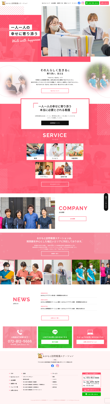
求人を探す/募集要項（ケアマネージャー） (32, 389)
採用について (67, 3)
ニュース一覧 (14, 387)
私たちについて (46, 3)
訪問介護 (54, 387)
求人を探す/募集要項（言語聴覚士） (31, 387)
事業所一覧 (60, 3)
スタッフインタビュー (28, 376)
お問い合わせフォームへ (90, 342)
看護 (53, 376)
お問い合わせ (104, 3)
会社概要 (53, 3)
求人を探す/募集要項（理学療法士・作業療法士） (34, 384)
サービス (74, 3)
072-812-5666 (20, 341)
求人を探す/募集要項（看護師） (30, 382)
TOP (12, 373)
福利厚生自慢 (26, 379)
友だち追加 (55, 342)
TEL (91, 377)
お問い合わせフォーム (93, 390)
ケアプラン (54, 384)
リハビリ (54, 379)
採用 (24, 373)
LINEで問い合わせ (93, 3)
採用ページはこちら (106, 202)
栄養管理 (54, 382)
